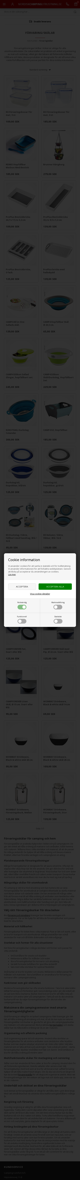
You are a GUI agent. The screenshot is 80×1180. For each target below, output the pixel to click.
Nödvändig (22, 605)
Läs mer (12, 574)
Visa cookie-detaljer (40, 593)
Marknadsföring (57, 605)
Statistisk (58, 619)
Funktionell (22, 619)
